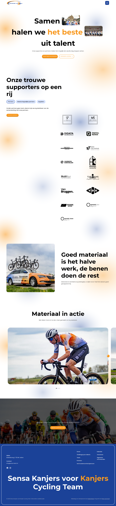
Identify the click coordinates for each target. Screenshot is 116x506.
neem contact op (58, 427)
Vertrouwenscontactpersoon (85, 463)
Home (78, 451)
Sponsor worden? (12, 115)
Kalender (99, 451)
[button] (107, 3)
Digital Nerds (91, 498)
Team (78, 457)
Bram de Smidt (106, 498)
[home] (14, 3)
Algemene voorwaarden (101, 458)
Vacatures (100, 454)
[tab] (10, 101)
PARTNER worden (50, 56)
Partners (79, 460)
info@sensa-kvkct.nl (12, 463)
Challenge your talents (83, 454)
